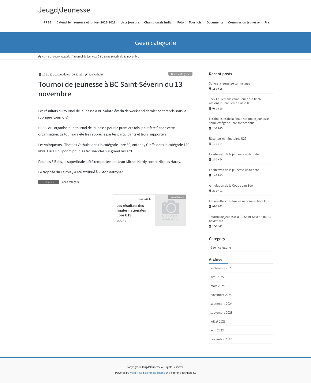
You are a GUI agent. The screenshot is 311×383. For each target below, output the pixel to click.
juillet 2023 (217, 321)
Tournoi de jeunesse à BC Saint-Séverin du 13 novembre (240, 219)
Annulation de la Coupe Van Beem (232, 185)
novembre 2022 (221, 339)
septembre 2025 (221, 268)
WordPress (136, 372)
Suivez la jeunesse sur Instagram (231, 83)
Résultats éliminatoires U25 (227, 138)
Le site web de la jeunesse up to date (234, 154)
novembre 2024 (221, 295)
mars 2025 (217, 286)
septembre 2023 (221, 312)
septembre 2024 (221, 303)
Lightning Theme (155, 372)
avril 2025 (217, 277)
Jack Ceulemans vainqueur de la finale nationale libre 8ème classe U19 (235, 101)
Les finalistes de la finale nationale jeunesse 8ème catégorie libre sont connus (239, 120)
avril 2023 (217, 330)
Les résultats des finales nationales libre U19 (131, 210)
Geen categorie (180, 74)
